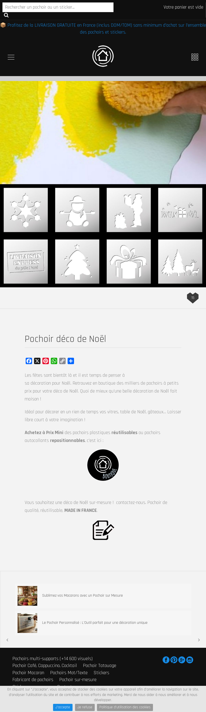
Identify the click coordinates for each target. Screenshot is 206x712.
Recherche (6, 15)
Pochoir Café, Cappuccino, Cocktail (44, 665)
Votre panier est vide (183, 7)
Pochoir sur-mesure (77, 679)
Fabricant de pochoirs (32, 679)
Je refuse (84, 707)
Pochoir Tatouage (99, 665)
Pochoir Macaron (28, 673)
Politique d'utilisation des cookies (125, 707)
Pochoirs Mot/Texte (69, 673)
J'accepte (63, 707)
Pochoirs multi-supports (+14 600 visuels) (52, 658)
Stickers (101, 673)
